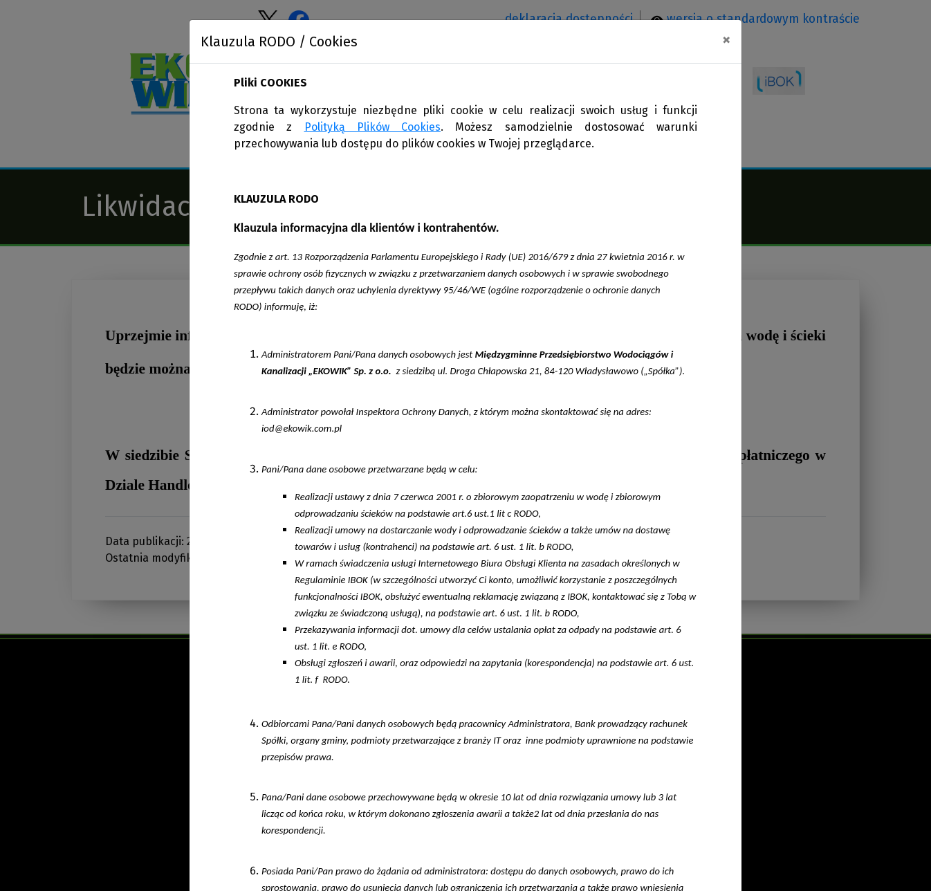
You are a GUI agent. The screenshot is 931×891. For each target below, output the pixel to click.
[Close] (726, 39)
